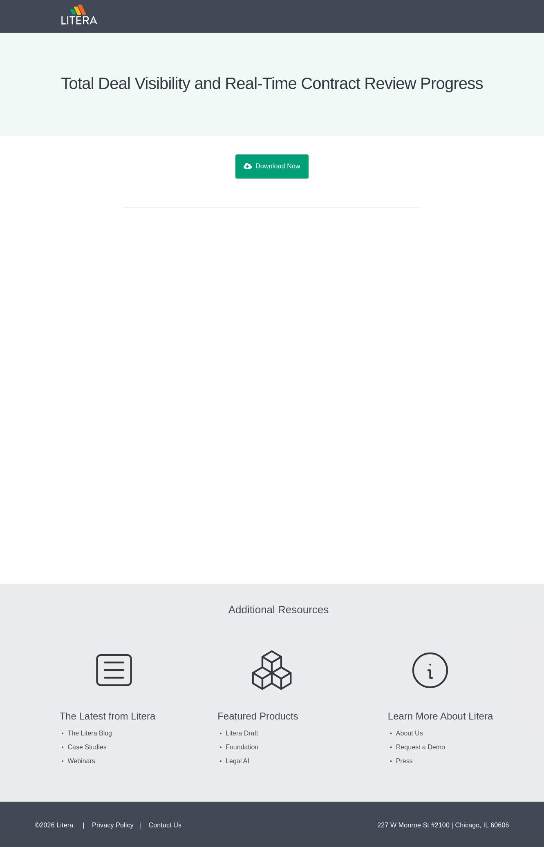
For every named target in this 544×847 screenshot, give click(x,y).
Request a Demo (420, 747)
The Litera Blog (90, 733)
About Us (409, 733)
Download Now (272, 166)
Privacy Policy (113, 825)
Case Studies (87, 747)
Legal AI (237, 761)
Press (404, 761)
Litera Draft (242, 733)
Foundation (242, 747)
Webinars (81, 761)
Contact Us (164, 825)
